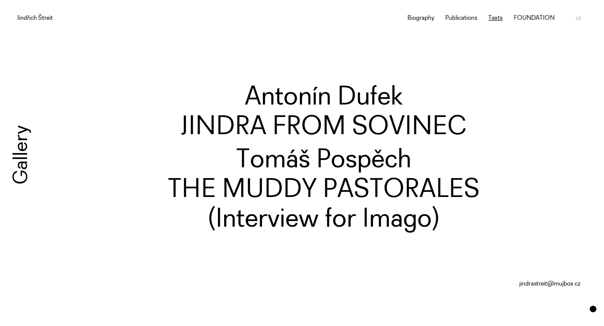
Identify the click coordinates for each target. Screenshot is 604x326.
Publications (461, 18)
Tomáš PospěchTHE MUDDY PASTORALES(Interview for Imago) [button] (324, 190)
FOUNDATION (534, 18)
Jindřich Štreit (35, 18)
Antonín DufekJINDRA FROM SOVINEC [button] (323, 112)
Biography (421, 18)
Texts (495, 18)
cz (578, 18)
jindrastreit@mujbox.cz (549, 284)
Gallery (21, 155)
